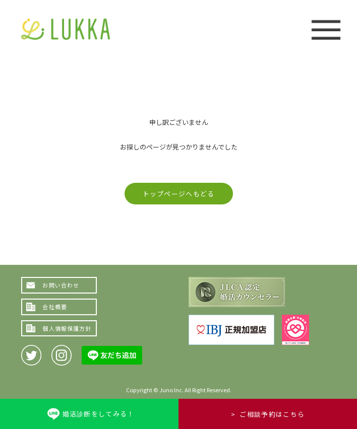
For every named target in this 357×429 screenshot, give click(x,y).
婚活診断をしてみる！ (99, 413)
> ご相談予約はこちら (268, 414)
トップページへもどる (179, 193)
